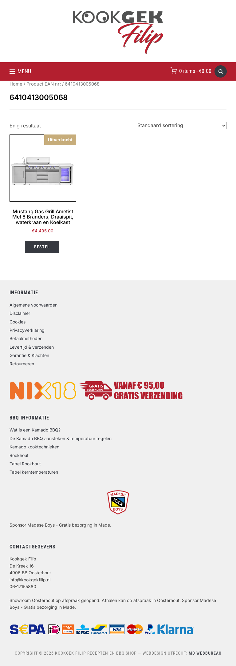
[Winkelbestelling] (181, 125)
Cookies (18, 321)
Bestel (42, 246)
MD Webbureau (205, 653)
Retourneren (22, 363)
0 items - (195, 71)
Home (16, 84)
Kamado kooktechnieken (34, 446)
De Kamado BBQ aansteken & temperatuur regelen (61, 438)
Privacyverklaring (27, 330)
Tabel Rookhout (25, 463)
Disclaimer (20, 313)
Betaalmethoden (26, 338)
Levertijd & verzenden (32, 347)
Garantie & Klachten (29, 355)
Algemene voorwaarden (33, 304)
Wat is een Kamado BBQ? (35, 429)
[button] (20, 71)
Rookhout (19, 455)
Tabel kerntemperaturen (34, 472)
